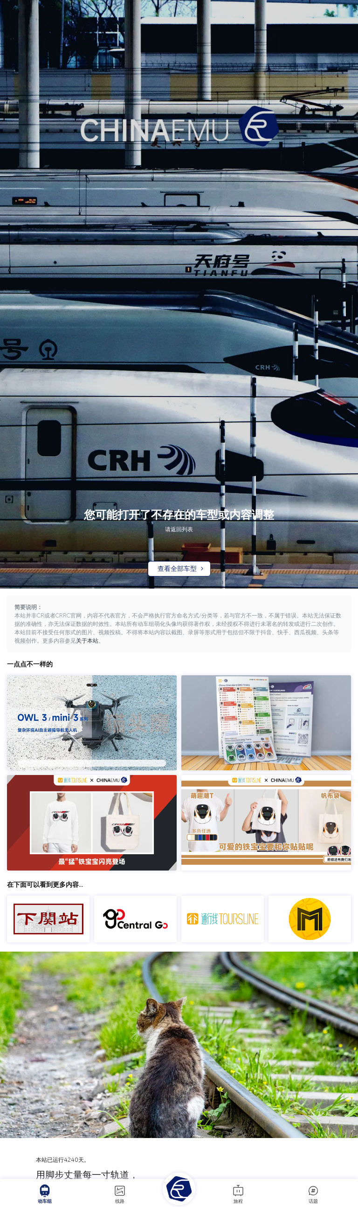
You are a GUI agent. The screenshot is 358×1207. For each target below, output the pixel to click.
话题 (313, 1194)
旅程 (238, 1194)
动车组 (45, 1194)
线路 (120, 1194)
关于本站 (87, 641)
